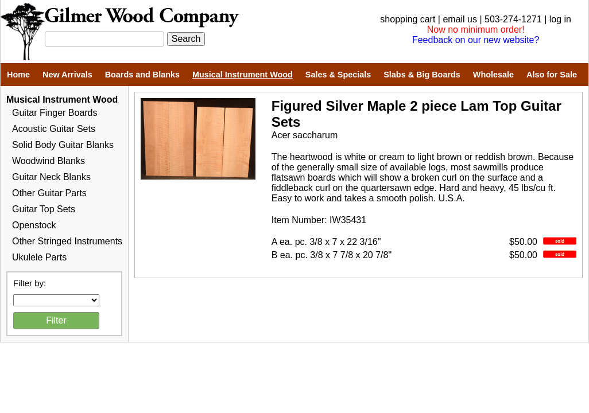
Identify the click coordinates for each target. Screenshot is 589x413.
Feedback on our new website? (475, 40)
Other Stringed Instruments (67, 241)
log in (560, 19)
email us (460, 19)
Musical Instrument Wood (242, 74)
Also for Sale (551, 74)
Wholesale (493, 74)
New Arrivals (67, 74)
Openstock (34, 225)
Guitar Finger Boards (55, 113)
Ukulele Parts (39, 257)
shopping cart (407, 19)
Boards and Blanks (142, 74)
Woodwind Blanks (48, 161)
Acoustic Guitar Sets (53, 129)
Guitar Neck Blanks (51, 177)
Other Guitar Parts (49, 193)
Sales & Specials (338, 74)
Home (18, 74)
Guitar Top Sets (43, 209)
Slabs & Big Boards (421, 74)
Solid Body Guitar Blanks (63, 145)
